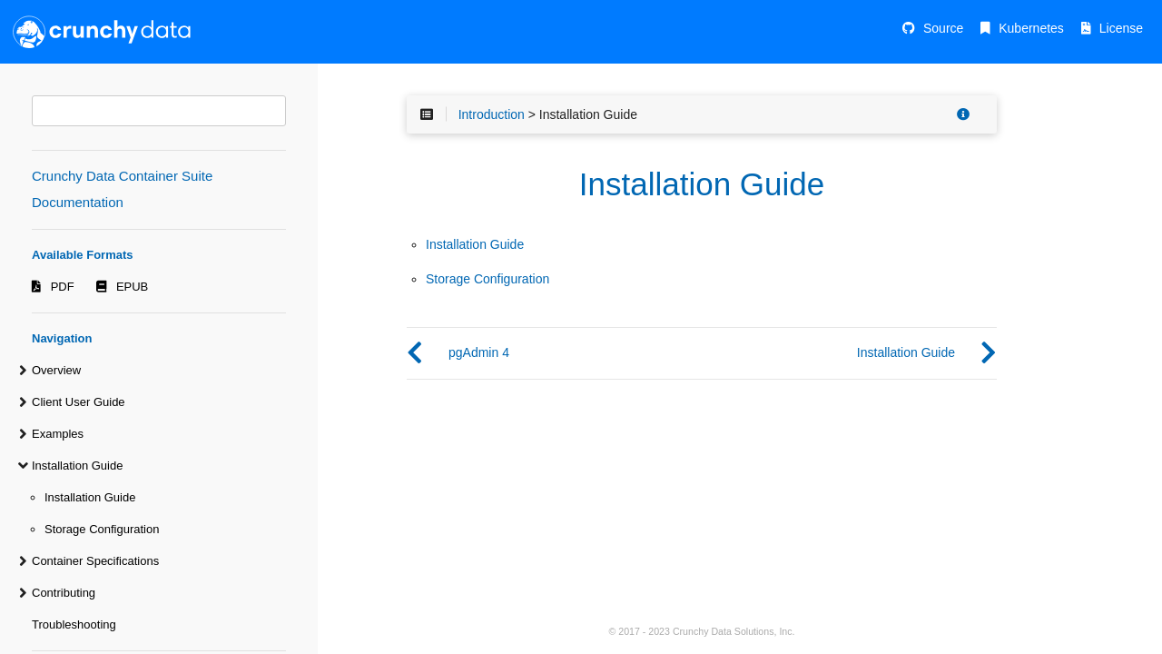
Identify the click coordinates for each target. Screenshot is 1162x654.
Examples (58, 434)
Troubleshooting (74, 624)
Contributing (63, 593)
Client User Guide (78, 402)
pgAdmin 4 (478, 352)
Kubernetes (1031, 28)
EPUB (132, 286)
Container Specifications (95, 561)
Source (943, 28)
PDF (62, 286)
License (1121, 28)
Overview (56, 370)
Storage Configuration (101, 529)
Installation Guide (77, 465)
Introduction (491, 114)
